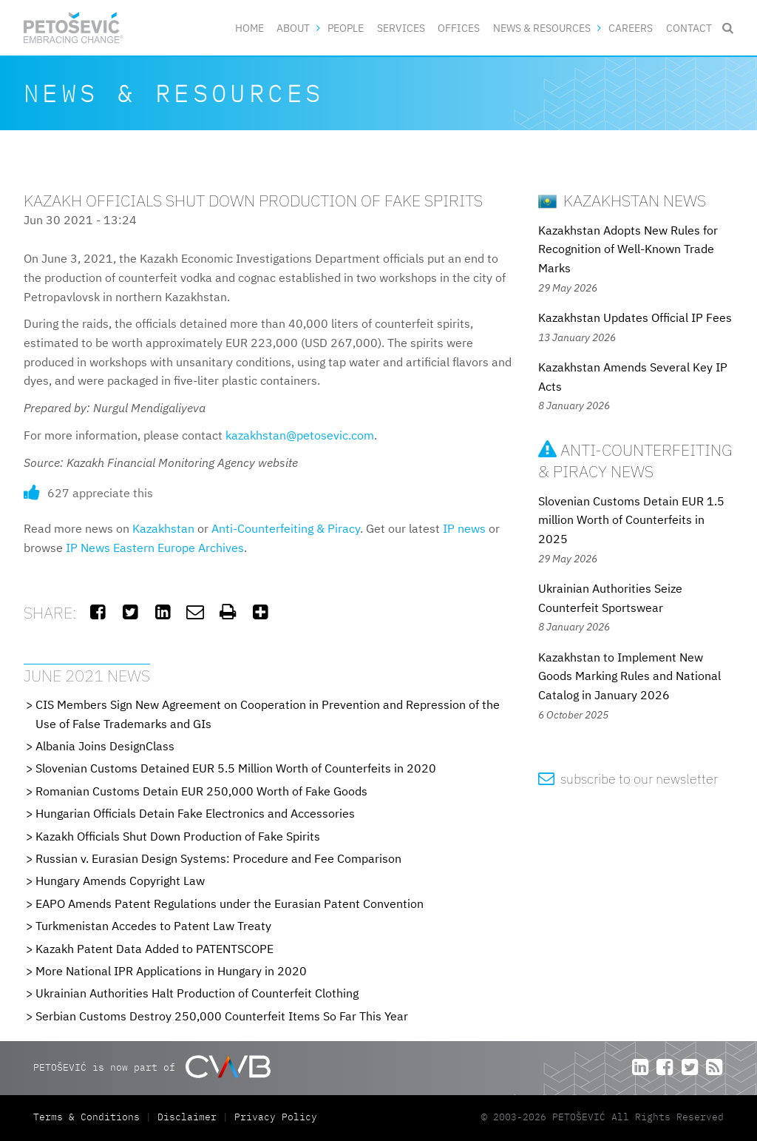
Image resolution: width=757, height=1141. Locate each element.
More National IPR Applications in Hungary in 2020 (171, 970)
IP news (464, 528)
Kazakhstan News (622, 200)
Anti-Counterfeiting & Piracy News (635, 460)
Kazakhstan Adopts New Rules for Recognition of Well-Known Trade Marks (628, 249)
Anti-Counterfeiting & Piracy (285, 528)
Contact (689, 28)
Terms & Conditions (89, 1117)
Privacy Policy (275, 1117)
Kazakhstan (163, 528)
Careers (630, 28)
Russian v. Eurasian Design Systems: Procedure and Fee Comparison (218, 858)
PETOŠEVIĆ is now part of (152, 1067)
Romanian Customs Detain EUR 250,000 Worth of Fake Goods (201, 791)
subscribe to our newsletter (628, 778)
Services (401, 28)
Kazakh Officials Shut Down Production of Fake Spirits (177, 836)
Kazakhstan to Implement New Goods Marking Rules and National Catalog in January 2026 (629, 676)
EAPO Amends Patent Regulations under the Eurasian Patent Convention (229, 903)
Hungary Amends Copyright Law (120, 880)
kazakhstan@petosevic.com (299, 435)
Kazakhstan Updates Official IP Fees (635, 317)
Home (249, 28)
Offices (459, 28)
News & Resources (542, 28)
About (293, 28)
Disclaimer (187, 1117)
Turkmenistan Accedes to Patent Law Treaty (153, 925)
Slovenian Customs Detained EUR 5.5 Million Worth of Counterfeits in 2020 (235, 768)
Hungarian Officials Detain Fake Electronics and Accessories (195, 813)
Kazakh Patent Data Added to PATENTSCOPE (154, 948)
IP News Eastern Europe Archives (155, 547)
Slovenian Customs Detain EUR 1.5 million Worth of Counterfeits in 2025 (631, 520)
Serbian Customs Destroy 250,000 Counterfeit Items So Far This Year (221, 1016)
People (345, 28)
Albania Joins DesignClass (104, 745)
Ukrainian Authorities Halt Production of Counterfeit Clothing (197, 993)
